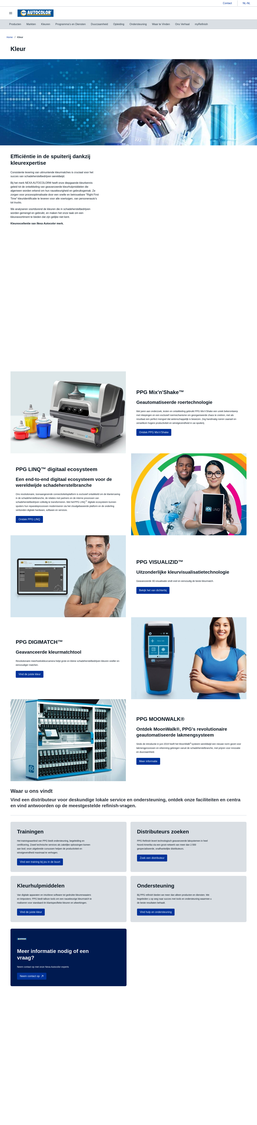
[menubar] (108, 24)
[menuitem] (15, 24)
